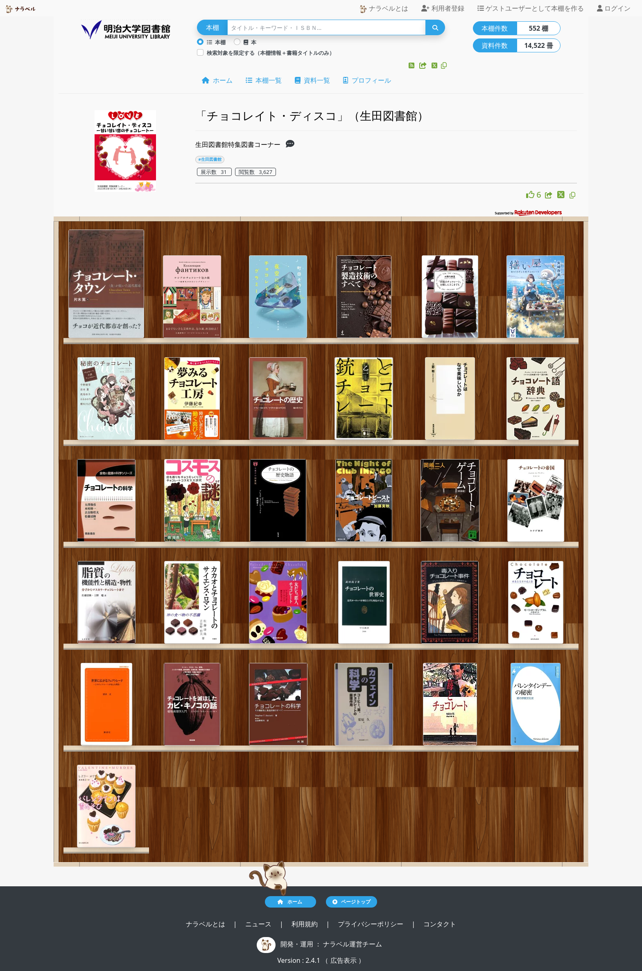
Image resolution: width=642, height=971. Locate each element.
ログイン (614, 8)
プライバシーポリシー (371, 923)
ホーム (217, 80)
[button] (412, 65)
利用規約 (305, 923)
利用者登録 (442, 8)
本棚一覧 (264, 80)
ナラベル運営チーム (352, 943)
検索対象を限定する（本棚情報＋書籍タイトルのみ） (271, 52)
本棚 (216, 42)
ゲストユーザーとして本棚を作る (530, 8)
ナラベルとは (383, 8)
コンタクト (439, 923)
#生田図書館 (210, 159)
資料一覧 (312, 80)
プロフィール (367, 80)
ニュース (259, 923)
